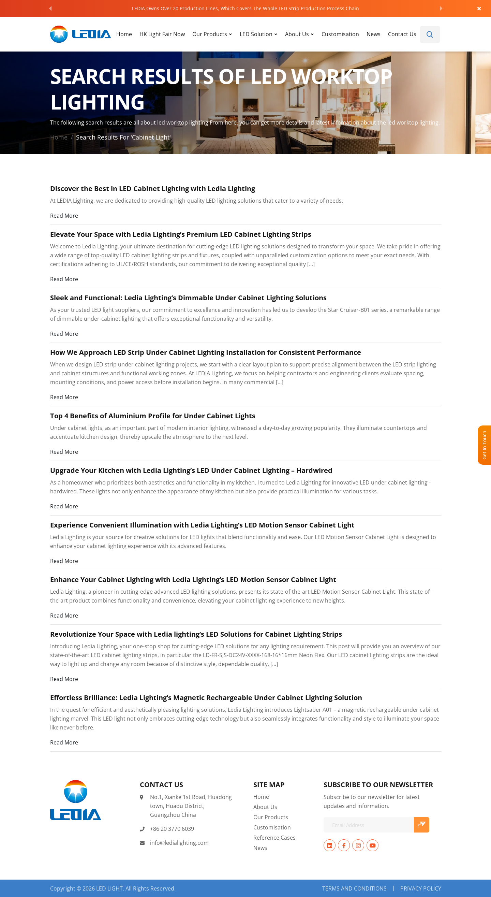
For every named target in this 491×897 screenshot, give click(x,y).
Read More (64, 215)
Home (124, 34)
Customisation (340, 34)
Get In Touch (484, 445)
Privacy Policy (420, 888)
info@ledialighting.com (179, 842)
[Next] (441, 8)
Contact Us (402, 34)
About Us (297, 34)
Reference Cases (274, 837)
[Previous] (50, 8)
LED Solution (256, 34)
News (374, 34)
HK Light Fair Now (162, 34)
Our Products (209, 34)
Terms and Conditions (354, 888)
